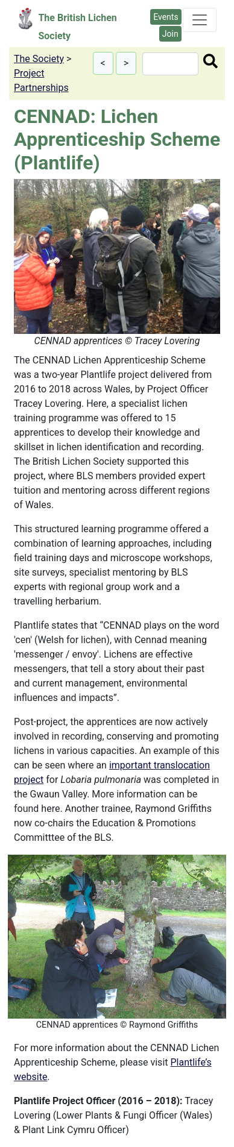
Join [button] (170, 34)
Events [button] (165, 17)
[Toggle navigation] (200, 20)
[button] (103, 63)
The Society (39, 58)
